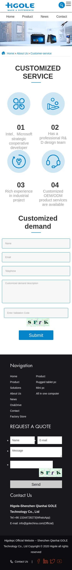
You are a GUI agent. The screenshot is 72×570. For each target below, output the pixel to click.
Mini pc (40, 387)
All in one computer (47, 393)
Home (10, 16)
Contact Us (21, 561)
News (44, 16)
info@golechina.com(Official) (36, 523)
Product (27, 16)
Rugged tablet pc (46, 382)
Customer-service (41, 53)
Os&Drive (16, 405)
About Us (22, 53)
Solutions (15, 387)
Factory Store (18, 416)
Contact (61, 16)
